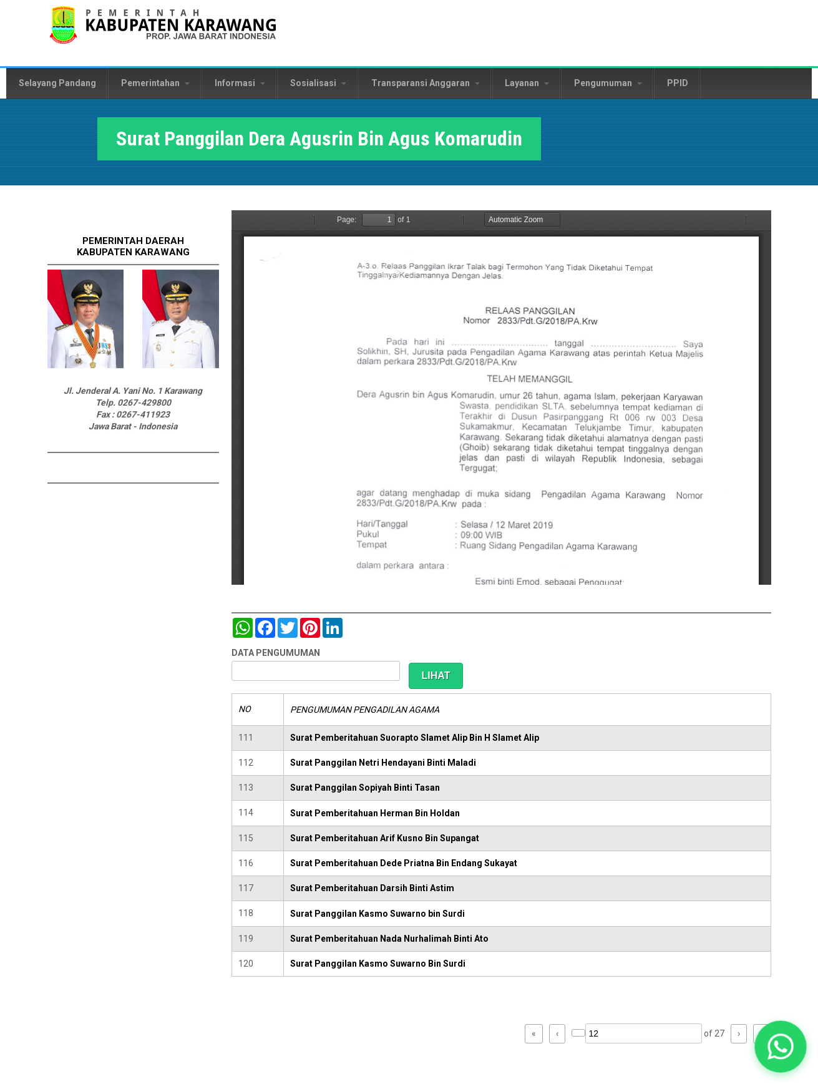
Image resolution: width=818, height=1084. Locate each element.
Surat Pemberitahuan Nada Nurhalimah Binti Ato (389, 939)
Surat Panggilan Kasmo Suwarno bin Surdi (377, 914)
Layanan (527, 83)
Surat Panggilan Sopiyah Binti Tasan (365, 788)
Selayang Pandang (57, 83)
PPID (677, 83)
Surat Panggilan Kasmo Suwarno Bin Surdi (377, 964)
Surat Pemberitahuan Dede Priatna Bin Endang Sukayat (403, 863)
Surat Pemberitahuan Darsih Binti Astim (372, 888)
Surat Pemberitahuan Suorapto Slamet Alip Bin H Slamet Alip (414, 738)
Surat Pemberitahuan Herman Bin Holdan (375, 813)
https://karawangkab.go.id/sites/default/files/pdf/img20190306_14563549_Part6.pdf (501, 397)
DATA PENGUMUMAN (275, 653)
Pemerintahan (155, 83)
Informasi (240, 83)
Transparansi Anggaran (425, 83)
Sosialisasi (318, 83)
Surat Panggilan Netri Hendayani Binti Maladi (383, 763)
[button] (781, 1047)
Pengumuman (608, 83)
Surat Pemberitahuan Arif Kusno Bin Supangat (384, 838)
